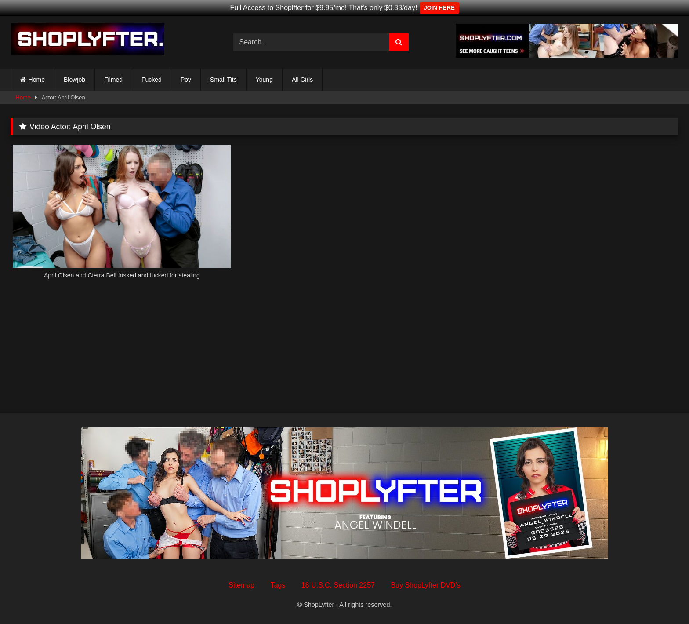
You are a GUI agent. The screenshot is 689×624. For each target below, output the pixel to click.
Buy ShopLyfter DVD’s (425, 585)
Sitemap (241, 585)
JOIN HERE (439, 7)
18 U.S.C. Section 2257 (338, 585)
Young (264, 79)
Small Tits (223, 79)
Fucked (151, 79)
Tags (277, 585)
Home (37, 79)
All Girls (302, 79)
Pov (186, 79)
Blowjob (74, 79)
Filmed (113, 79)
